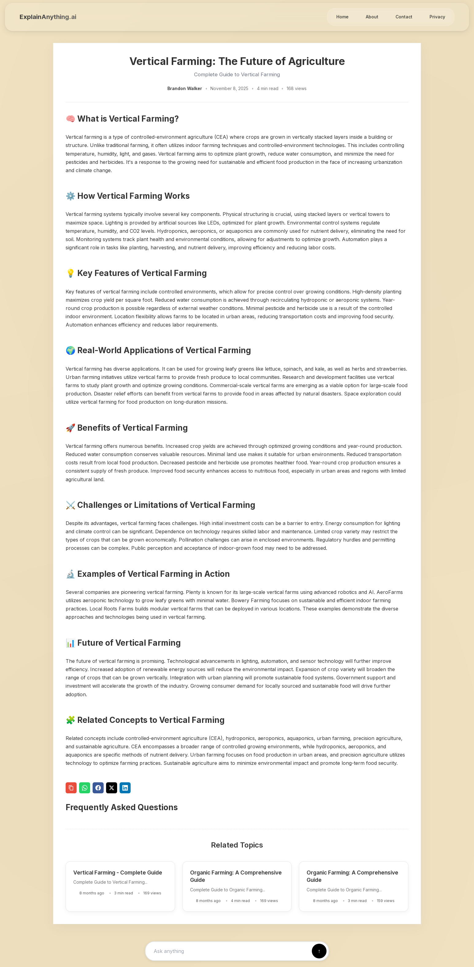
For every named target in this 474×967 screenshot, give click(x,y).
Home (342, 16)
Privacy (437, 16)
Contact (404, 16)
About (372, 16)
